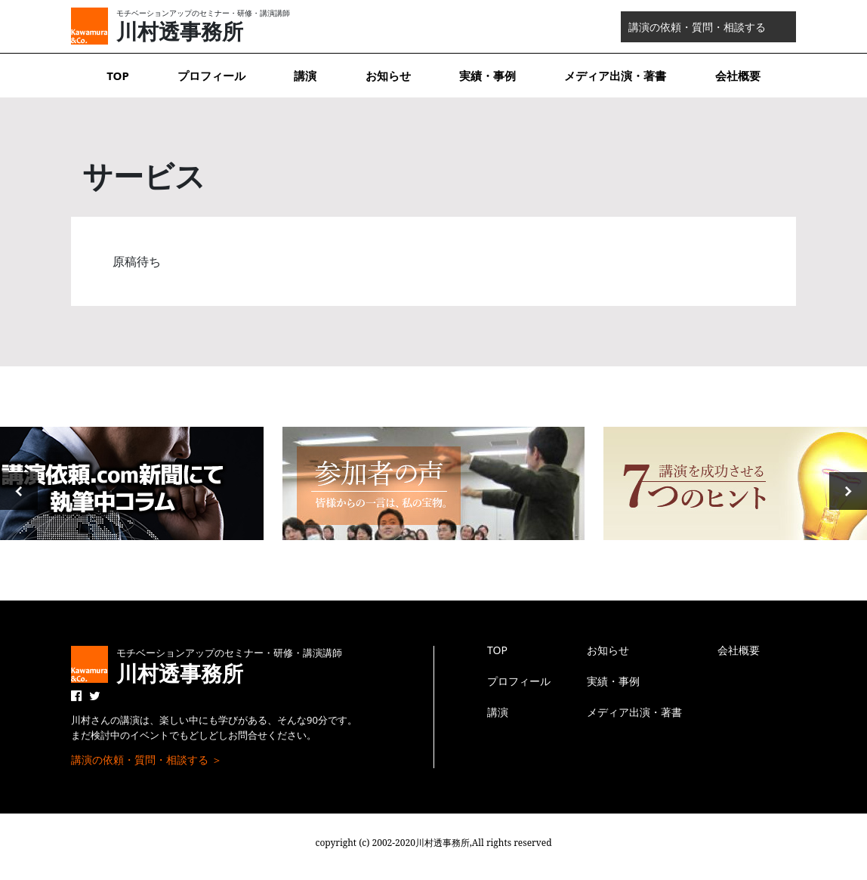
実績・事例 (487, 75)
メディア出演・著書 (615, 75)
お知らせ (388, 75)
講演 (305, 75)
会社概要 (738, 75)
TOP (117, 75)
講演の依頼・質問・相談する (697, 27)
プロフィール (211, 75)
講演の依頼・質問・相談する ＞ (146, 759)
